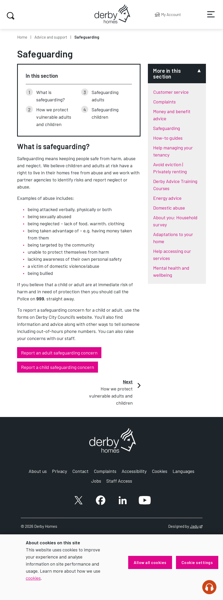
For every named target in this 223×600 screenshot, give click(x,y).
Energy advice (167, 198)
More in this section (167, 73)
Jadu (196, 526)
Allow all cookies (150, 562)
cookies (33, 578)
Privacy (59, 471)
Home (22, 37)
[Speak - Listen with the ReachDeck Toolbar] (209, 587)
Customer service (171, 92)
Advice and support (50, 37)
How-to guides (168, 138)
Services (207, 18)
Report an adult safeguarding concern (59, 353)
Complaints (164, 102)
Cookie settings (197, 562)
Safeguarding (166, 128)
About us (38, 471)
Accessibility (134, 471)
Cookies (159, 471)
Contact (80, 471)
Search (9, 16)
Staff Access (119, 481)
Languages (183, 471)
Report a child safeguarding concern (57, 367)
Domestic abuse (169, 208)
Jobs (96, 481)
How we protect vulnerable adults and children (53, 117)
